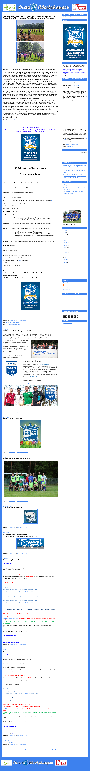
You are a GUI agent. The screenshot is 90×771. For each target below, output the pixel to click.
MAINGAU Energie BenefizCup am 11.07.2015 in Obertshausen (22, 331)
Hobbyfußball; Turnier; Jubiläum (12, 322)
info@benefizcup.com (31, 376)
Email (20, 260)
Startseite (27, 750)
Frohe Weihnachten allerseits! (12, 507)
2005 (65, 259)
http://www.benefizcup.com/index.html (27, 383)
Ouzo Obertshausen (75, 85)
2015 (65, 238)
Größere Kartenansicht (67, 127)
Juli (65, 232)
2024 (65, 230)
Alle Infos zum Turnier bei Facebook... (15, 534)
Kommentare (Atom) (13, 753)
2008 (65, 252)
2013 (65, 240)
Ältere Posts (55, 750)
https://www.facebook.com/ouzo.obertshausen (74, 16)
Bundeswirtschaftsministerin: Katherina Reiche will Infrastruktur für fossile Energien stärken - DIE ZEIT (75, 170)
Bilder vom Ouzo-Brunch (8, 742)
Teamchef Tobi (66, 289)
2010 (65, 247)
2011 (65, 245)
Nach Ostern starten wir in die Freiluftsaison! (17, 458)
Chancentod (66, 283)
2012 (65, 242)
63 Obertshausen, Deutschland (13, 324)
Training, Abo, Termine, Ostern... (13, 560)
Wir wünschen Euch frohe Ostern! (13, 418)
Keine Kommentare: (20, 119)
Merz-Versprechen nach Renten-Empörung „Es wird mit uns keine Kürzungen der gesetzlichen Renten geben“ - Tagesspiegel (74, 176)
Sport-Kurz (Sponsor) (68, 323)
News (4, 651)
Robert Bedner (66, 287)
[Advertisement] (70, 202)
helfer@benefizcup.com (46, 364)
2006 (65, 257)
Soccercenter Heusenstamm (72, 144)
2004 (65, 262)
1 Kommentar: (22, 411)
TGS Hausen (70, 146)
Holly (64, 285)
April (65, 234)
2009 (65, 250)
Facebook (27, 591)
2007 (65, 255)
